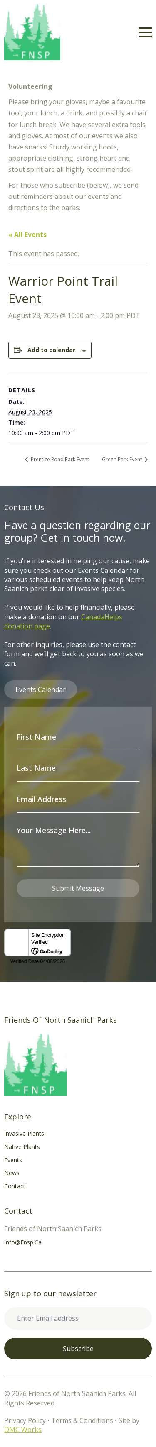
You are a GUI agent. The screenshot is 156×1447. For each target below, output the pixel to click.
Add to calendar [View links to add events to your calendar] (51, 350)
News (12, 1173)
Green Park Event (122, 459)
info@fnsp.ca (23, 1242)
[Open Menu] (145, 32)
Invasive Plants (24, 1133)
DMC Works (23, 1429)
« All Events (27, 234)
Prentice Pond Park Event (59, 459)
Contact (14, 1186)
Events (13, 1160)
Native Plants (22, 1147)
